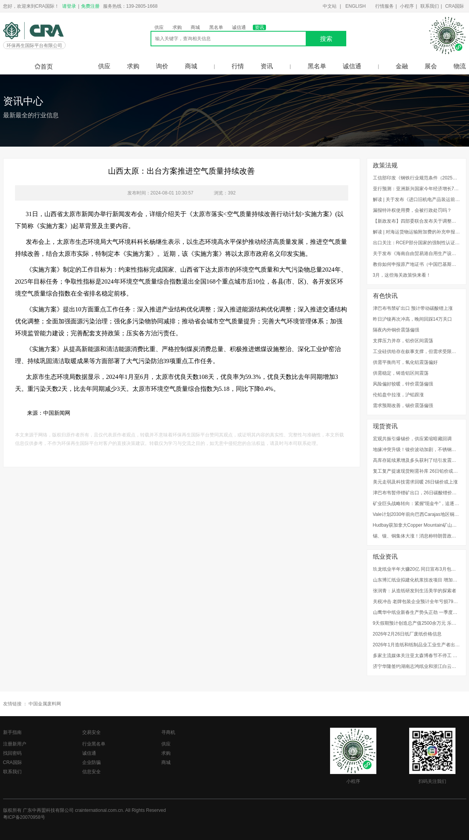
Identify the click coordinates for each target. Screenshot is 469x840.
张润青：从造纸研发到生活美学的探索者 (414, 590)
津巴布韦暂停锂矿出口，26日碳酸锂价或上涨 (416, 492)
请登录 (69, 6)
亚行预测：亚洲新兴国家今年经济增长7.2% (416, 188)
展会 (431, 66)
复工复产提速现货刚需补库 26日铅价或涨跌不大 (416, 471)
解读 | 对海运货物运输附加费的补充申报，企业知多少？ (416, 232)
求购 (177, 27)
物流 (460, 66)
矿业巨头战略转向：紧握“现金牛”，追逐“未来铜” (416, 503)
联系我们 (429, 6)
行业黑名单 (93, 744)
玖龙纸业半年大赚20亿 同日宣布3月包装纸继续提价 (416, 569)
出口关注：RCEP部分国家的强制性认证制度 (416, 242)
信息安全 (91, 771)
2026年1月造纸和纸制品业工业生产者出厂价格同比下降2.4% (416, 644)
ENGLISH (355, 6)
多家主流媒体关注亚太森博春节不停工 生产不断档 (416, 655)
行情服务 (384, 6)
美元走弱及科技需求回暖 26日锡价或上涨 (415, 482)
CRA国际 (454, 6)
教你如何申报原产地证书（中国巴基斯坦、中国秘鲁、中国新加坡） (416, 264)
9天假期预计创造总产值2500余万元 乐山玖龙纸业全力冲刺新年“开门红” (416, 623)
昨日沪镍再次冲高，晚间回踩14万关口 (412, 319)
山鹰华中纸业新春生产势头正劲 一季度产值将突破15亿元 (416, 612)
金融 (402, 66)
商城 (195, 27)
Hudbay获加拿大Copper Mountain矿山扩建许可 (416, 525)
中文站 (330, 6)
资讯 (259, 27)
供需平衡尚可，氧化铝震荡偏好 (405, 362)
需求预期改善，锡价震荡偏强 (403, 405)
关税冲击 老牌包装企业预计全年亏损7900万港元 (416, 601)
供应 (159, 27)
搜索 (326, 38)
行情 (238, 66)
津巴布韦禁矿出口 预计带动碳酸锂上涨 (413, 308)
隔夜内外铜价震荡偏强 (396, 330)
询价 (162, 66)
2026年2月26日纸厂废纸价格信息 (407, 634)
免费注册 (90, 6)
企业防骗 (91, 762)
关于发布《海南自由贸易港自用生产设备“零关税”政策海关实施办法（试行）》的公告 (416, 253)
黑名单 (216, 27)
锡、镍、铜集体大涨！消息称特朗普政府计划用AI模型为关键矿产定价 (416, 536)
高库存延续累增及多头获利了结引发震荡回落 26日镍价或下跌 (416, 460)
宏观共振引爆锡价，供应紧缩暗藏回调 (412, 438)
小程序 (407, 6)
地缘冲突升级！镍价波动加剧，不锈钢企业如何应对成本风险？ (416, 449)
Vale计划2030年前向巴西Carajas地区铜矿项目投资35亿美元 (416, 514)
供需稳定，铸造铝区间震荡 (400, 373)
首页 (43, 66)
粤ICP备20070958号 (24, 817)
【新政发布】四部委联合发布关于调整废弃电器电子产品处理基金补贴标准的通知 (416, 221)
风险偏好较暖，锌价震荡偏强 (403, 384)
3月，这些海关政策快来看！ (402, 275)
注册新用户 (14, 744)
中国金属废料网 (45, 703)
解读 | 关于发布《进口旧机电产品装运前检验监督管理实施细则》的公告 (416, 199)
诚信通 (239, 27)
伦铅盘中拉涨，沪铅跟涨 (398, 394)
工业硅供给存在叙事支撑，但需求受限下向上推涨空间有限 (416, 351)
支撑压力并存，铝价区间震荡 (403, 340)
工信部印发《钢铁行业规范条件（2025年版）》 (416, 178)
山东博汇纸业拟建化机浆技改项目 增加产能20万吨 (416, 580)
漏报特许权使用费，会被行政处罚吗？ (412, 210)
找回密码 (12, 753)
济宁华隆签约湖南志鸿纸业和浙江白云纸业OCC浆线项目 (416, 666)
